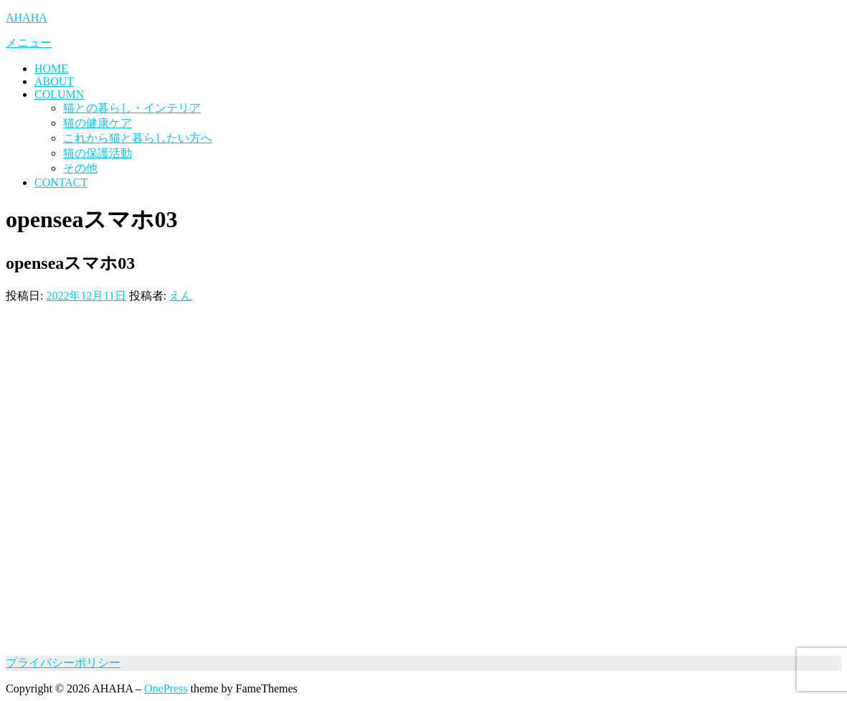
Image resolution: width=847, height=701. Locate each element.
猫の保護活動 (97, 153)
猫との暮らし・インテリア (132, 108)
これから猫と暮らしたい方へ (137, 138)
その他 (80, 168)
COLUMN (59, 94)
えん (180, 296)
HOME (51, 68)
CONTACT (60, 182)
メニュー (29, 43)
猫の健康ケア (97, 123)
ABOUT (54, 81)
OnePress (165, 688)
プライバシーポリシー (63, 663)
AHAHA (26, 17)
